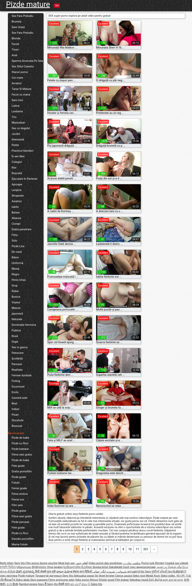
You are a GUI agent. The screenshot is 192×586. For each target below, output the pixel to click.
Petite (15, 145)
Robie (15, 291)
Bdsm (15, 257)
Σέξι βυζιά (156, 580)
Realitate (17, 369)
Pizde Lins (18, 246)
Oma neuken (55, 567)
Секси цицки (124, 575)
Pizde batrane (20, 449)
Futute (16, 482)
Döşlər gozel (107, 580)
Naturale (17, 319)
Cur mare (17, 77)
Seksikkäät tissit (119, 567)
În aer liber (18, 156)
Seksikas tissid (139, 580)
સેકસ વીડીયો (7, 571)
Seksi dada (23, 580)
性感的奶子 (179, 571)
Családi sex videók (176, 563)
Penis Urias (19, 280)
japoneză (17, 313)
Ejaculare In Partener (25, 178)
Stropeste (18, 195)
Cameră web (19, 398)
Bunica (16, 296)
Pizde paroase (20, 522)
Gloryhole (17, 420)
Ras (14, 167)
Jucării (16, 134)
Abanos (16, 218)
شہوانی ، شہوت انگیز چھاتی (109, 571)
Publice (16, 330)
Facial (15, 44)
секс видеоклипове (143, 567)
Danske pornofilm (23, 539)
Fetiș (15, 235)
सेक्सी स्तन (64, 584)
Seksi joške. (168, 575)
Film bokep (122, 580)
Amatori (17, 83)
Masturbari (18, 122)
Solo (14, 240)
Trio (14, 117)
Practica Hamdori (22, 150)
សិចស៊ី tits (166, 571)
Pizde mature (28, 4)
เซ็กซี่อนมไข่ (8, 580)
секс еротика (8, 575)
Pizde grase (19, 510)
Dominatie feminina (24, 325)
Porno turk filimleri (152, 563)
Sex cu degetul (21, 128)
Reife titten (7, 563)
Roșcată (17, 173)
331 (145, 549)
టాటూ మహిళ (64, 571)
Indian (15, 409)
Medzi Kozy (153, 575)
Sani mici (17, 100)
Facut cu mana (21, 94)
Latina (15, 105)
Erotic (15, 392)
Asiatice (17, 201)
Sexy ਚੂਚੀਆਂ (152, 571)
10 (130, 549)
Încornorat (18, 386)
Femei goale (19, 488)
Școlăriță (17, 358)
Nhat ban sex (66, 563)
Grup (15, 285)
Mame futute (20, 544)
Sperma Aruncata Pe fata (27, 61)
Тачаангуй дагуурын (48, 575)
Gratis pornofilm (22, 471)
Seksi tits (96, 584)
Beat (14, 403)
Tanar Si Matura (21, 89)
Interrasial (18, 139)
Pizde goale (19, 477)
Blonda (16, 38)
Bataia (16, 212)
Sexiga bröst (101, 567)
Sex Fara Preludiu (22, 16)
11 (137, 549)
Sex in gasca (19, 347)
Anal (14, 55)
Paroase (17, 364)
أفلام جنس (81, 563)
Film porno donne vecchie (42, 563)
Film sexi (17, 505)
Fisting (16, 381)
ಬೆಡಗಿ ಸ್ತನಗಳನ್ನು (25, 571)
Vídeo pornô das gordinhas (105, 563)
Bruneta (16, 21)
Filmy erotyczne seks (61, 580)
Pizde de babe (20, 437)
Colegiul (17, 162)
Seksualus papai (84, 575)
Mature (16, 308)
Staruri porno (20, 72)
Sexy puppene (39, 580)
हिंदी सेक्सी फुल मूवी (45, 571)
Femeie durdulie (22, 375)
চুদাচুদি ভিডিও (8, 567)
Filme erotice (20, 494)
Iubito (15, 207)
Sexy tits (20, 563)
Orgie (15, 341)
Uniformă (17, 263)
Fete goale (18, 465)
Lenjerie (17, 190)
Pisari (15, 414)
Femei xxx (18, 499)
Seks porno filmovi (86, 580)
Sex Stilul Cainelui (23, 66)
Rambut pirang (28, 584)
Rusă (15, 336)
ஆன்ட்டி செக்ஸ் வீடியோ (172, 567)
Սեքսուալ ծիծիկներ (31, 567)
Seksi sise (139, 575)
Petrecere (18, 353)
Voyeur (16, 302)
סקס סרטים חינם (173, 580)
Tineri (15, 49)
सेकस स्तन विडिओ (82, 571)
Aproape (17, 184)
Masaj (15, 268)
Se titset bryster (105, 575)
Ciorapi (16, 223)
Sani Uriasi (18, 27)
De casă (17, 251)
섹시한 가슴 (183, 575)
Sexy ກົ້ (42, 584)
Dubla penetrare (21, 229)
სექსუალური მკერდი (77, 567)
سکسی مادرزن (132, 563)
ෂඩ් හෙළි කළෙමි (80, 584)
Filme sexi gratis (22, 454)
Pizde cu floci (20, 443)
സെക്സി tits (136, 571)
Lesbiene (17, 111)
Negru (15, 274)
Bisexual (17, 426)
